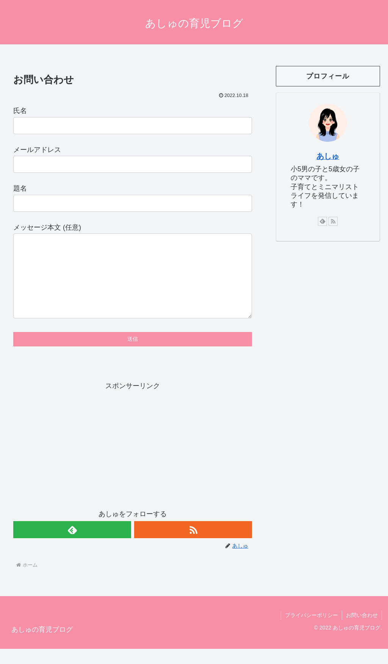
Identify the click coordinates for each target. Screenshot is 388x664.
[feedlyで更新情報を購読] (72, 544)
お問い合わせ (362, 630)
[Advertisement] (132, 460)
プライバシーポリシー (311, 630)
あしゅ (327, 156)
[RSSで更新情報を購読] (193, 544)
